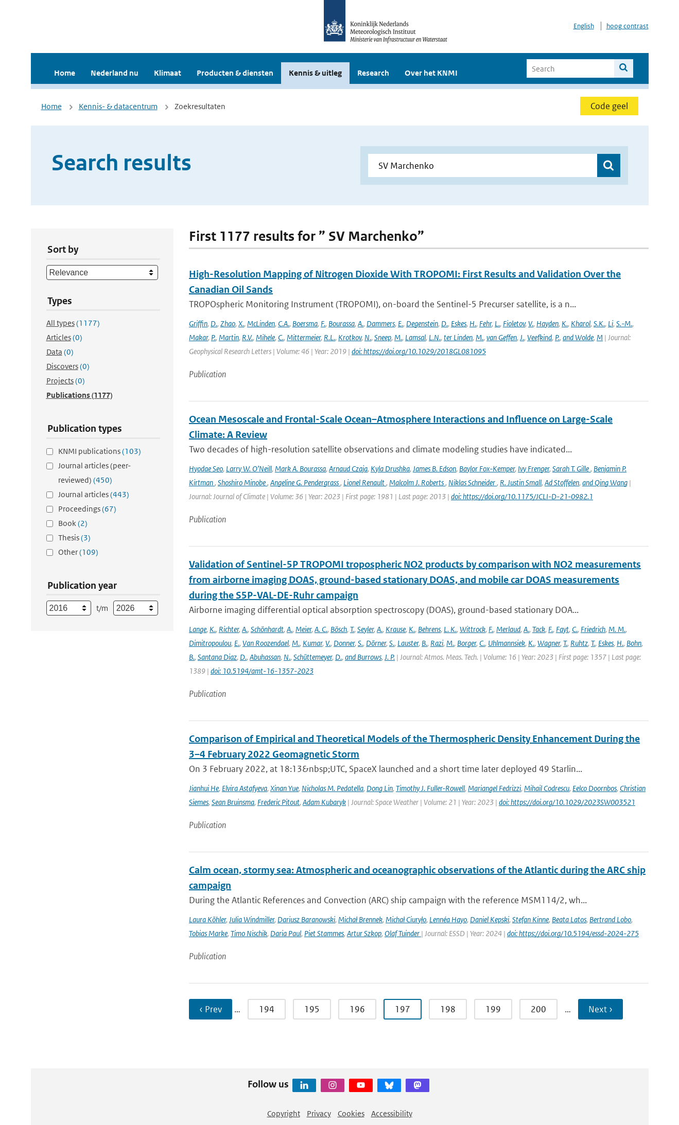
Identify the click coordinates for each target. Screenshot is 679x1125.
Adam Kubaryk (324, 802)
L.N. (435, 337)
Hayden (547, 323)
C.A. (283, 323)
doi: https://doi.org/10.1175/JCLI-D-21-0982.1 (522, 496)
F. (323, 323)
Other (78, 552)
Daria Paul (285, 933)
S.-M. (624, 323)
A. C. (321, 629)
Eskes (458, 323)
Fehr (485, 323)
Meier (303, 629)
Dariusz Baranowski (306, 919)
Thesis (74, 537)
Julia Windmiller (251, 919)
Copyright (283, 1113)
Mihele (265, 337)
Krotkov (349, 337)
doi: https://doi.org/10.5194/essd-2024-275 (573, 933)
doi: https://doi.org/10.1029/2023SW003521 (567, 802)
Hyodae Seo (206, 468)
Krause (396, 629)
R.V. (247, 337)
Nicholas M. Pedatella (332, 788)
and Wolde (578, 337)
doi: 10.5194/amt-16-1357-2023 (262, 671)
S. (360, 643)
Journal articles (93, 494)
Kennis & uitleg (315, 73)
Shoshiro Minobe (242, 482)
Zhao (227, 323)
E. (400, 323)
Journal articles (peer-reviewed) (94, 473)
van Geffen (501, 337)
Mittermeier (304, 337)
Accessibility (391, 1113)
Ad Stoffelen (562, 482)
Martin (229, 337)
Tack (538, 629)
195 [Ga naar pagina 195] (312, 1009)
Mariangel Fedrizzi (494, 788)
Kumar (312, 643)
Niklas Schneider (472, 482)
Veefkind (539, 337)
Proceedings (87, 509)
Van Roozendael (265, 643)
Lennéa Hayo (448, 919)
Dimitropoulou (210, 643)
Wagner (548, 643)
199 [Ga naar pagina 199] (493, 1009)
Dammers (381, 323)
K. (565, 323)
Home (64, 73)
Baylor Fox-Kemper (487, 468)
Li (610, 323)
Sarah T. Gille (571, 468)
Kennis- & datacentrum (118, 106)
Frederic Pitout (278, 802)
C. (281, 337)
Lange (197, 629)
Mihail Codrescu (546, 788)
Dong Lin (380, 788)
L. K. (450, 629)
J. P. (390, 657)
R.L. (329, 337)
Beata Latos (569, 919)
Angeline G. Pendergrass (305, 482)
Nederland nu (114, 73)
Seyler (365, 629)
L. (497, 323)
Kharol (580, 323)
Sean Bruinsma (233, 802)
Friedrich (593, 629)
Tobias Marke (208, 933)
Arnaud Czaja (348, 468)
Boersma (305, 323)
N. (367, 337)
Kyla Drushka (390, 468)
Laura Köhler (207, 919)
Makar (198, 337)
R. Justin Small (521, 482)
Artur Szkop (364, 933)
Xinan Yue (284, 788)
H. (472, 323)
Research (373, 73)
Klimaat (167, 73)
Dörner (376, 643)
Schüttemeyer (312, 657)
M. (398, 337)
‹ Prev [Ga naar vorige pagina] (210, 1009)
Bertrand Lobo (610, 919)
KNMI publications (99, 451)
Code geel (609, 106)
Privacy (319, 1113)
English (583, 26)
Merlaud (508, 629)
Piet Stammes (324, 933)
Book (73, 523)
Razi (436, 643)
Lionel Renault (364, 482)
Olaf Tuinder (403, 933)
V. (530, 323)
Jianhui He (204, 788)
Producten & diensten (235, 73)
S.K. (599, 323)
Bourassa (341, 323)
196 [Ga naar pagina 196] (357, 1009)
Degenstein (422, 323)
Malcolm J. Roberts (417, 482)
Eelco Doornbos (594, 788)
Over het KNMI (431, 73)
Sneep (382, 337)
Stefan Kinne (530, 919)
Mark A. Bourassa (300, 468)
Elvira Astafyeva (244, 788)
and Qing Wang (605, 482)
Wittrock (472, 629)
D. (214, 323)
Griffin (198, 323)
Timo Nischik (249, 933)
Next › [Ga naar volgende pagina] (600, 1009)
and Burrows (363, 657)
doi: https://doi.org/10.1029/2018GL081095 (419, 351)
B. (424, 643)
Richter (229, 629)
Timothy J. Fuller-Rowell (430, 788)
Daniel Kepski (489, 919)
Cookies (351, 1113)
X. (241, 323)
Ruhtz (579, 643)
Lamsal (415, 337)
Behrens (429, 629)
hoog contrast (627, 26)
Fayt (562, 629)
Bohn (633, 643)
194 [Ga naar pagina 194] (266, 1009)
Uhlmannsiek (506, 643)
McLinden (261, 323)
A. (360, 323)
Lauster (408, 643)
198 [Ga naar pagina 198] (448, 1009)
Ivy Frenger (533, 468)
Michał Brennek (360, 919)
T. (352, 629)
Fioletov (514, 323)
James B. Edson (434, 468)
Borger (466, 643)
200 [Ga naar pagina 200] (538, 1009)
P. (213, 337)
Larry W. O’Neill (249, 468)
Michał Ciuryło (406, 919)
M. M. (616, 629)
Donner (344, 643)
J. (522, 337)
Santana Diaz (217, 657)
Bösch (338, 629)
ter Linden (458, 337)
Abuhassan (265, 657)
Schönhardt (267, 629)
